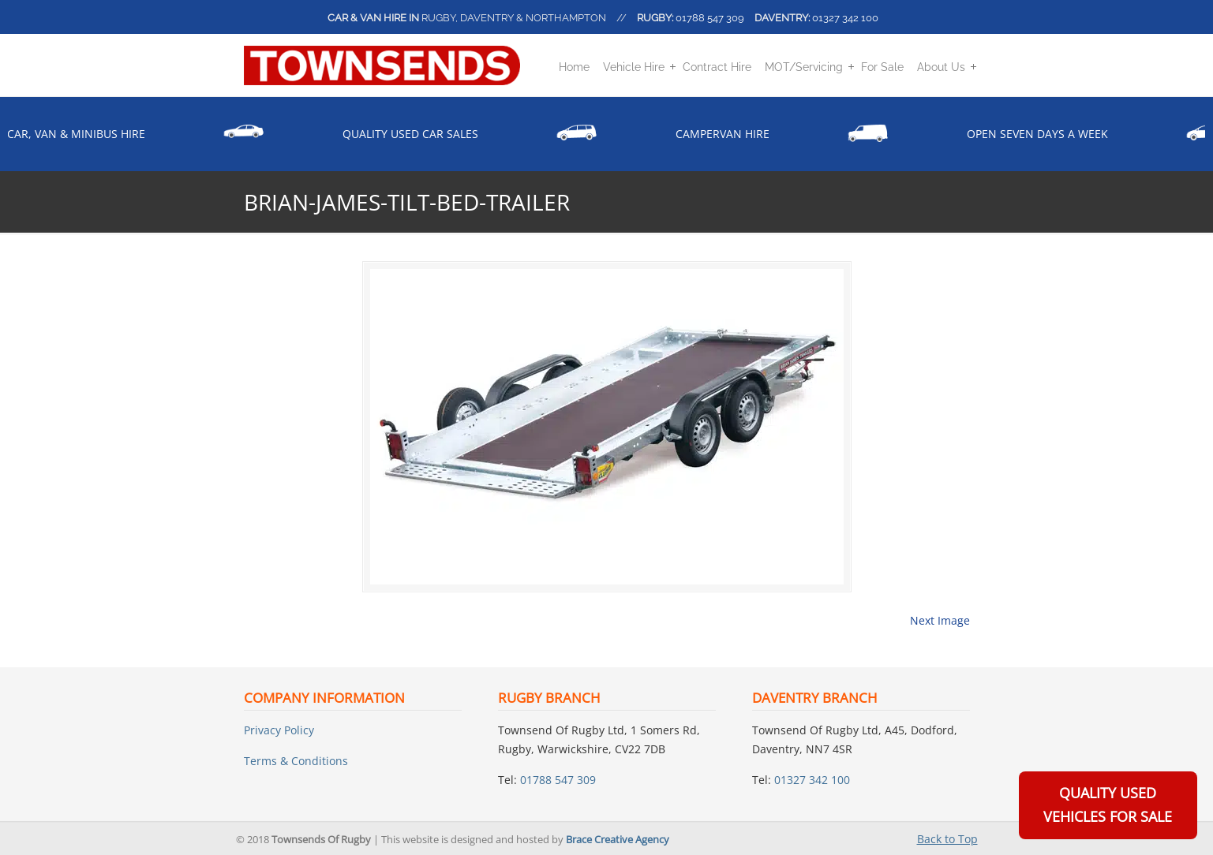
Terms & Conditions (296, 760)
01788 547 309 (710, 18)
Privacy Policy (279, 729)
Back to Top (947, 838)
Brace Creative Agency (617, 839)
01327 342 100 (845, 18)
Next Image (940, 620)
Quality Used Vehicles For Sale (1107, 804)
